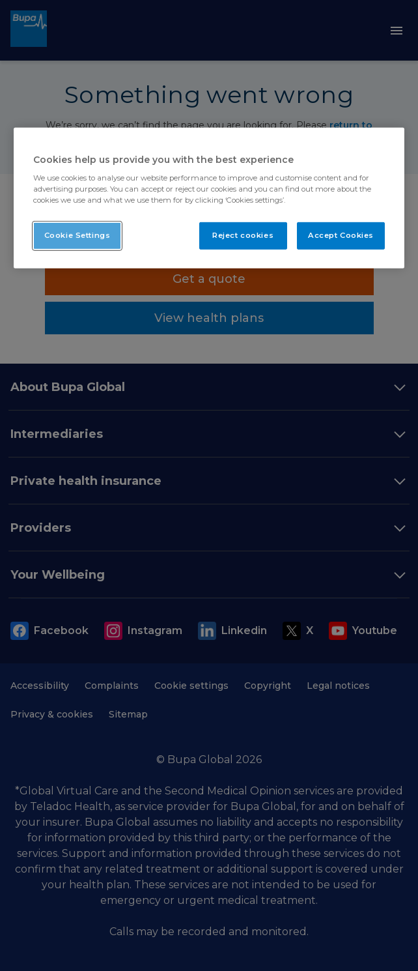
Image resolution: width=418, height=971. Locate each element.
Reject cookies (242, 235)
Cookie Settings (77, 235)
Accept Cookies (341, 235)
